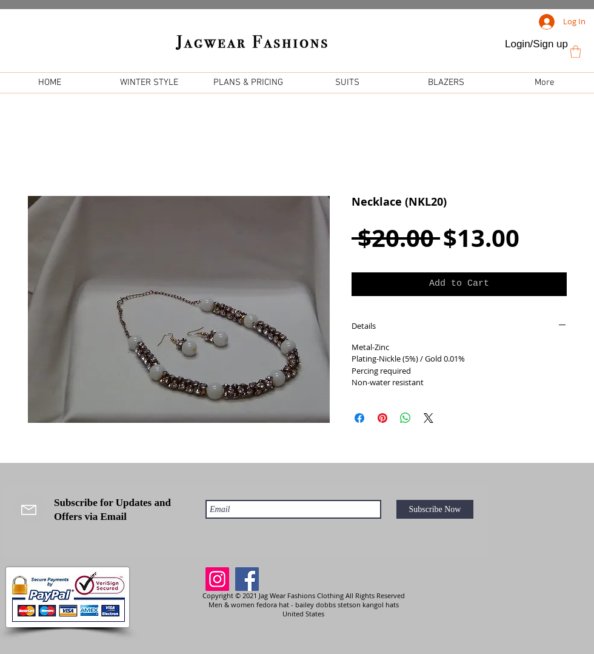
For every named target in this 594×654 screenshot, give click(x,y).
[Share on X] (428, 418)
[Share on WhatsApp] (405, 418)
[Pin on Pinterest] (382, 418)
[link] (575, 52)
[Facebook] (247, 579)
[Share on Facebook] (359, 418)
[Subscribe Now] (434, 509)
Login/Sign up (536, 44)
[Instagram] (217, 579)
